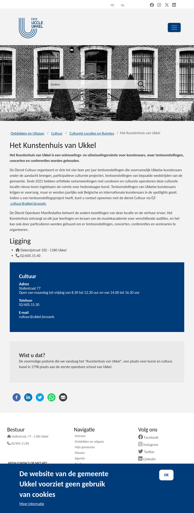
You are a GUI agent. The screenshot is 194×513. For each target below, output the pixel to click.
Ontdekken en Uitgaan (27, 133)
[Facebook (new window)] (152, 5)
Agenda (80, 458)
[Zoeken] (141, 84)
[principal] (174, 27)
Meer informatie (32, 504)
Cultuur (56, 133)
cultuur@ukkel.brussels (36, 317)
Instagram (150, 444)
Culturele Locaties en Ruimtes (91, 133)
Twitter (148, 452)
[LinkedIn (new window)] (174, 5)
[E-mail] (63, 397)
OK (166, 475)
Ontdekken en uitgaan (89, 442)
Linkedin (149, 459)
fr (112, 5)
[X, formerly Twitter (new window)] (167, 5)
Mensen (80, 436)
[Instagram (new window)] (159, 5)
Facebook (150, 437)
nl (123, 5)
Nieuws (80, 453)
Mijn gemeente (85, 447)
